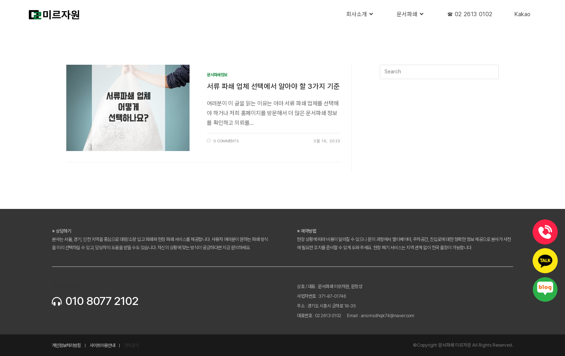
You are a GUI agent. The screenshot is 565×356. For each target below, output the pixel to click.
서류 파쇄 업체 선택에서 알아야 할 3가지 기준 (273, 86)
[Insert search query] (439, 72)
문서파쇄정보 (217, 74)
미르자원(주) (65, 286)
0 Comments (226, 141)
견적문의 (131, 345)
